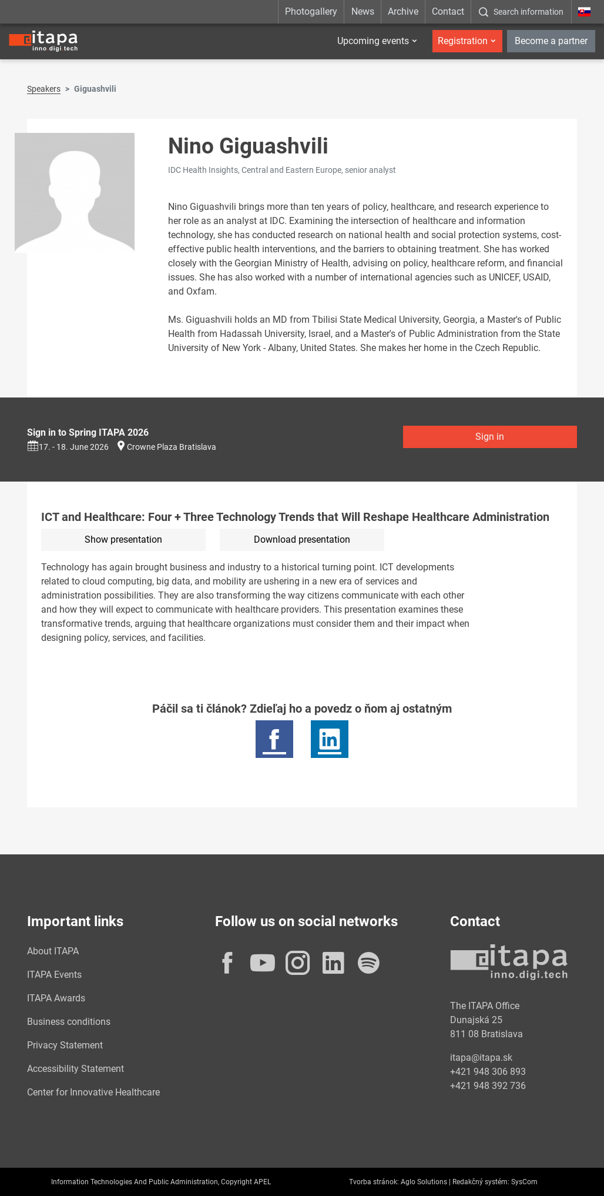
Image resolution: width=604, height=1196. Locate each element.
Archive (403, 11)
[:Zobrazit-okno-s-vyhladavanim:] (521, 12)
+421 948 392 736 (488, 1085)
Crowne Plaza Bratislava (171, 447)
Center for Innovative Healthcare (93, 1092)
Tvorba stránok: (374, 1182)
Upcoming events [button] (373, 40)
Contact (448, 11)
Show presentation (123, 539)
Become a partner (551, 40)
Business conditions (68, 1021)
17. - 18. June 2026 (68, 447)
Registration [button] (463, 40)
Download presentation (302, 539)
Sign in (489, 436)
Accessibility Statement (75, 1068)
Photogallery (311, 11)
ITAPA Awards (56, 998)
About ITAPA (53, 951)
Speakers (44, 88)
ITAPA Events (54, 974)
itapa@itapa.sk (481, 1057)
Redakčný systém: (480, 1182)
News (362, 11)
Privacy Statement (65, 1045)
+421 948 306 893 (488, 1071)
